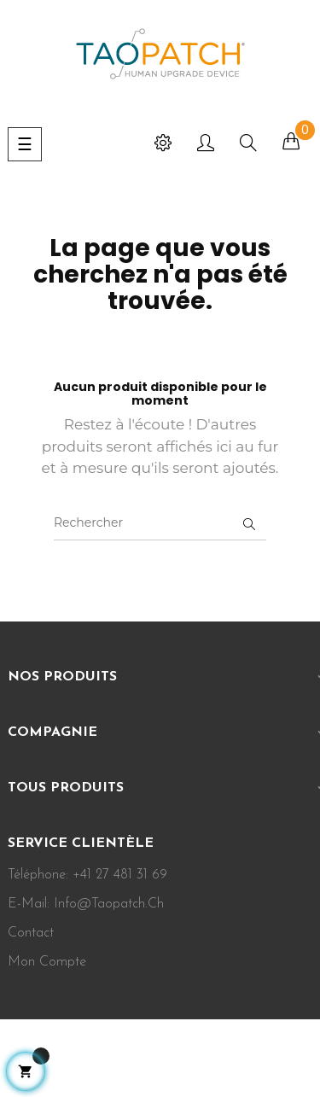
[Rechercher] (160, 523)
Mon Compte (47, 962)
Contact (31, 933)
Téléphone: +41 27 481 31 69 (87, 875)
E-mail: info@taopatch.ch (86, 904)
